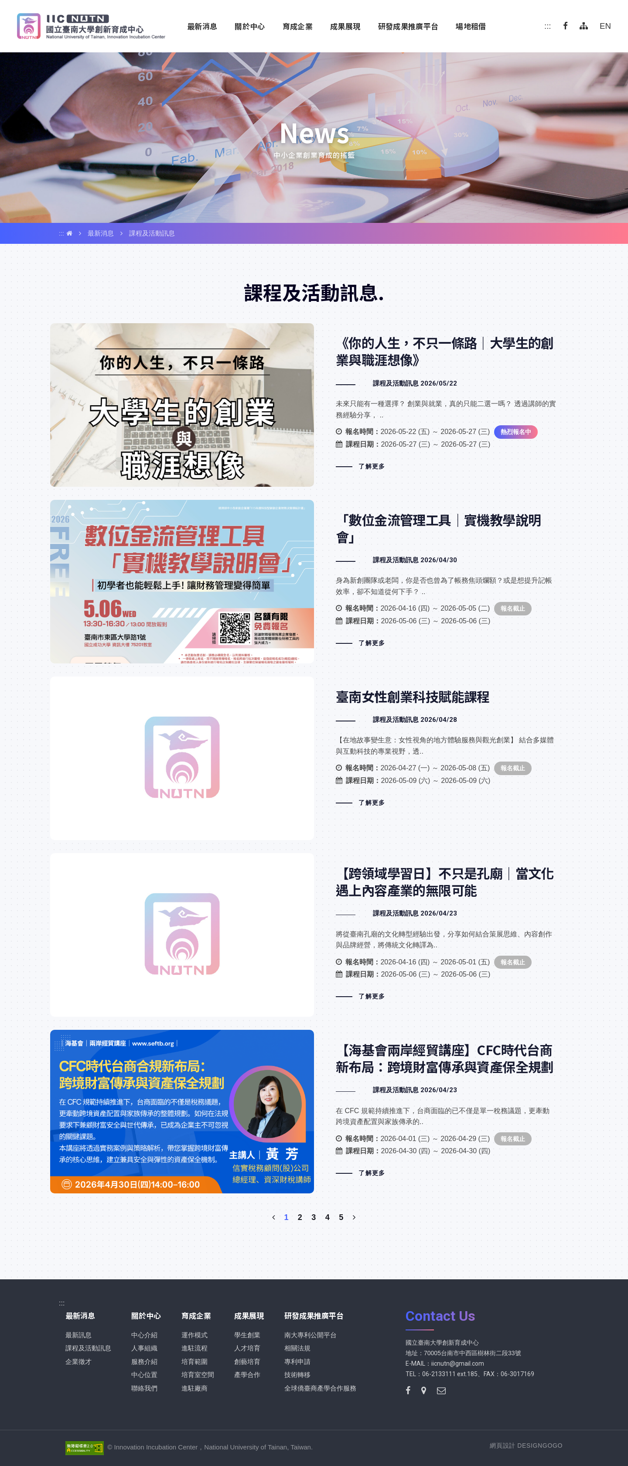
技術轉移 (297, 1374)
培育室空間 (197, 1374)
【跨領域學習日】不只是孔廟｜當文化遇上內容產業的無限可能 (314, 935)
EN (605, 26)
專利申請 (297, 1361)
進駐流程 (194, 1348)
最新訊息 (78, 1335)
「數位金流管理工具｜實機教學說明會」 (314, 581)
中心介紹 (144, 1335)
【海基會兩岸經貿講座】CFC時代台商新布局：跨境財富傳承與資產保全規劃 (314, 1111)
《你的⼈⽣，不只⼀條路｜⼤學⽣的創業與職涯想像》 (314, 405)
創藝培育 (247, 1361)
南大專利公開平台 (310, 1335)
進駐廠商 (194, 1388)
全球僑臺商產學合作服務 (320, 1388)
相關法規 (297, 1348)
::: (547, 26)
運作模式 (194, 1335)
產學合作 (247, 1374)
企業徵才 (78, 1361)
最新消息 (101, 233)
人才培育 (247, 1348)
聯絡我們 (144, 1388)
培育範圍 (194, 1361)
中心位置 (144, 1374)
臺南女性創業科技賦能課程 (314, 758)
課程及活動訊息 (152, 233)
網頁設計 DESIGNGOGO (526, 1445)
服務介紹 (144, 1361)
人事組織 (144, 1348)
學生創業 (247, 1335)
